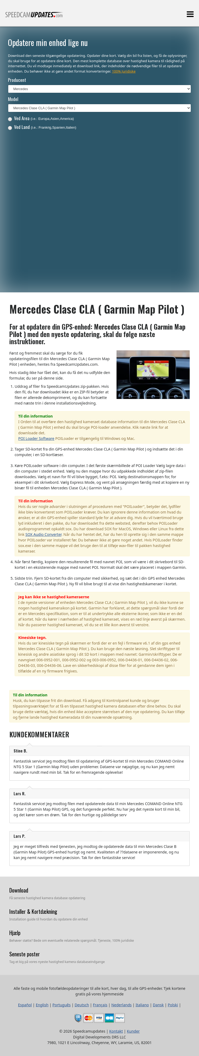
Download (18, 890)
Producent (17, 80)
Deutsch (81, 1004)
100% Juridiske (124, 71)
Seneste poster (24, 954)
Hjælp (14, 933)
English (42, 1004)
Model (13, 99)
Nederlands (121, 1004)
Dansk (158, 1004)
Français (100, 1004)
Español (25, 1004)
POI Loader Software (36, 438)
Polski (173, 1004)
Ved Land (42, 127)
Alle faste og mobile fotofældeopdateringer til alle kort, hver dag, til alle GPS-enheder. (34, 17)
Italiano (142, 1004)
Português (61, 1004)
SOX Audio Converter (43, 534)
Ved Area (41, 118)
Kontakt (116, 1031)
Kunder (133, 1031)
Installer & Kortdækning (33, 911)
